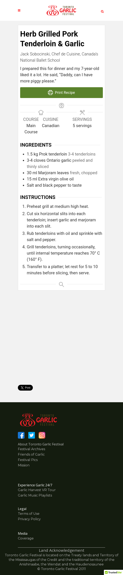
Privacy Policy (29, 519)
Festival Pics (28, 460)
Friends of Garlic (31, 454)
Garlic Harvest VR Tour (37, 490)
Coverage (26, 538)
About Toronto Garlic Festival (41, 444)
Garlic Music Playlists (35, 495)
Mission (24, 465)
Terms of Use (28, 514)
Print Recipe (61, 92)
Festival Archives (31, 449)
